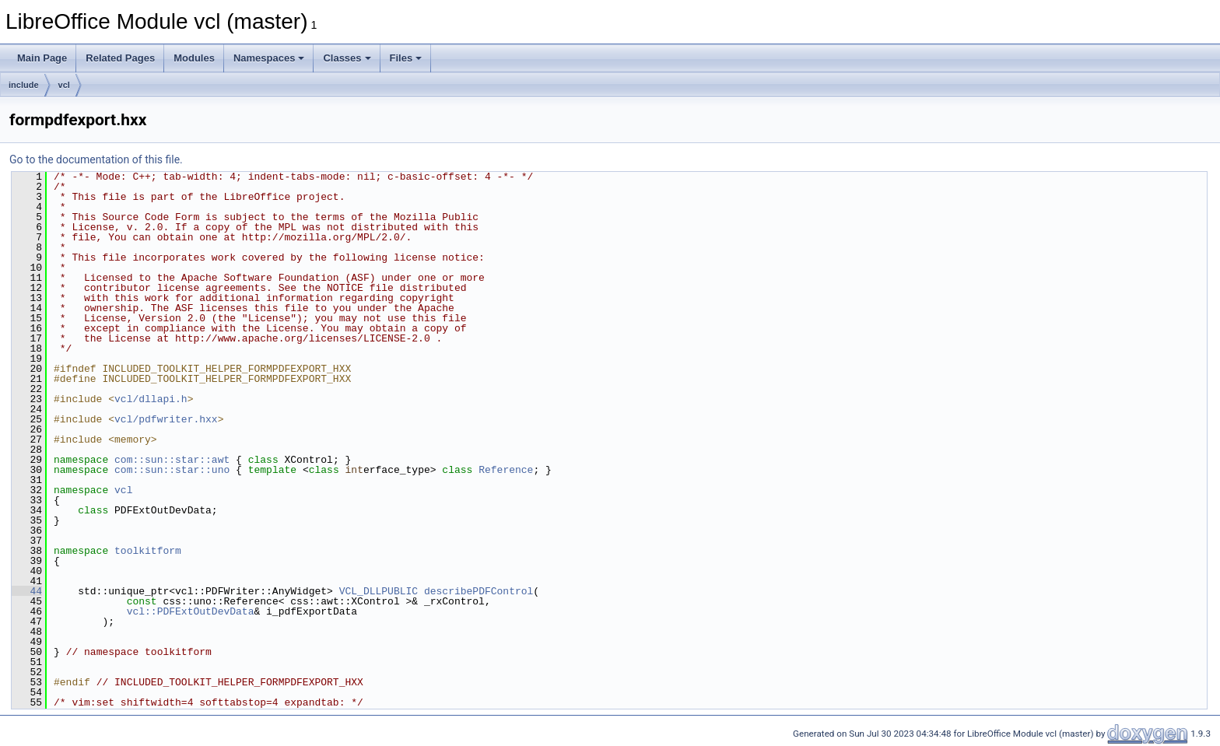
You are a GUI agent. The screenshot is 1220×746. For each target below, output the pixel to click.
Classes (346, 58)
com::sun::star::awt (172, 460)
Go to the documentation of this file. (96, 159)
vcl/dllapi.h (151, 399)
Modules (194, 58)
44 (27, 591)
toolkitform (147, 551)
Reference (506, 470)
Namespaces (269, 58)
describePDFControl (478, 591)
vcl (64, 84)
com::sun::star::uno (172, 470)
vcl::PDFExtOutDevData (190, 611)
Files (406, 58)
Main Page (42, 58)
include (24, 84)
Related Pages (120, 58)
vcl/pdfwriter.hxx (166, 419)
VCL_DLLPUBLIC (378, 591)
